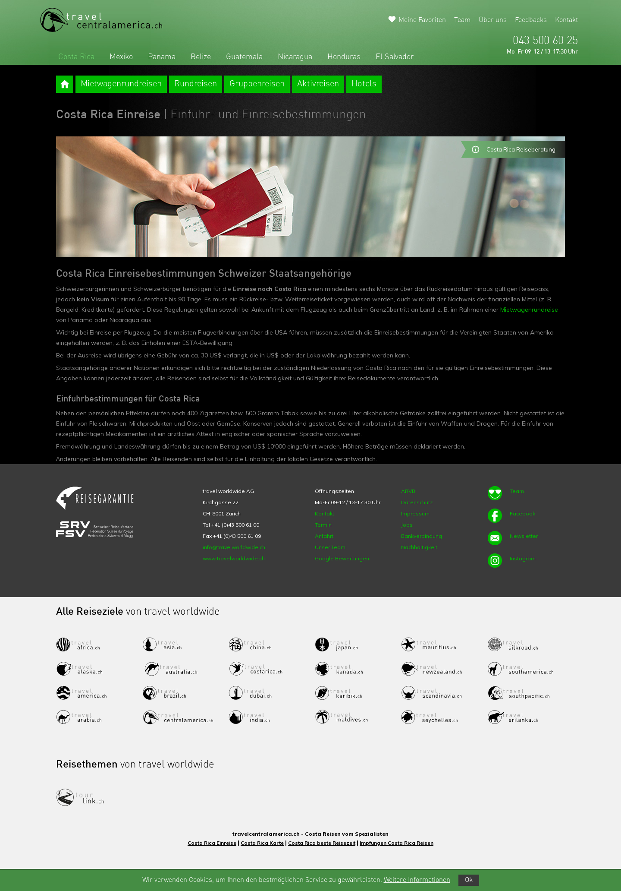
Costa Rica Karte (262, 843)
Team (462, 20)
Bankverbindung (421, 536)
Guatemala (244, 57)
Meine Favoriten (422, 20)
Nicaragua (295, 57)
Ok (469, 880)
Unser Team (330, 547)
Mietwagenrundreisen (121, 84)
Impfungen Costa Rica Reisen (396, 843)
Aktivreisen (318, 84)
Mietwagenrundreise (529, 309)
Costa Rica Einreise (212, 843)
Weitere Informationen (417, 880)
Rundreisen (195, 84)
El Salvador (395, 57)
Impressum (415, 513)
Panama (162, 57)
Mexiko (121, 57)
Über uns (493, 20)
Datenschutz (417, 502)
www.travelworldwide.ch (234, 558)
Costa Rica (76, 57)
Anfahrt (324, 536)
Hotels (363, 84)
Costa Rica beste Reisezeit (321, 843)
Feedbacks (531, 20)
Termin (323, 524)
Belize (201, 57)
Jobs (407, 524)
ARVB (408, 491)
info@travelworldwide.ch (234, 547)
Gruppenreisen (257, 84)
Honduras (344, 57)
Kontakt (566, 20)
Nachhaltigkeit (419, 547)
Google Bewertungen (342, 558)
